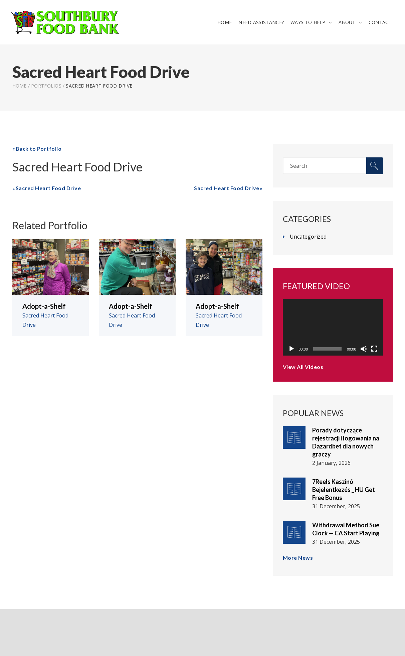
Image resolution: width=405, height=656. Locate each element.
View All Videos (303, 367)
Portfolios (46, 86)
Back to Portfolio (39, 148)
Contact (380, 22)
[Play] (291, 349)
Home (224, 22)
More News (298, 557)
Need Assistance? (261, 22)
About (347, 22)
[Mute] (363, 349)
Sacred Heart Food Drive (48, 188)
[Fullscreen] (374, 349)
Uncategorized (308, 236)
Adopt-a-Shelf (44, 306)
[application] (333, 327)
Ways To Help (308, 22)
